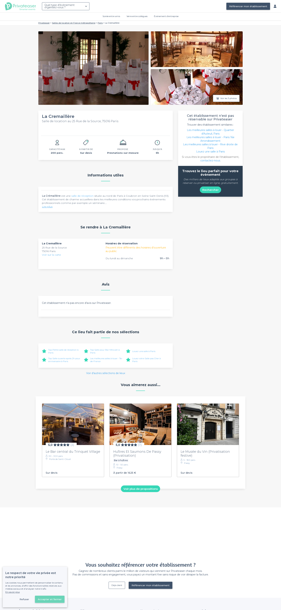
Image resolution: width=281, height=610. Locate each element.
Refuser (24, 599)
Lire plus (47, 206)
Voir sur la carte (51, 254)
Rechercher (210, 190)
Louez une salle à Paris (143, 351)
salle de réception (82, 195)
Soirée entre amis (111, 16)
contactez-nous (210, 160)
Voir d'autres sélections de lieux (105, 373)
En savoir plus (12, 592)
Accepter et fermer (50, 599)
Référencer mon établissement (248, 6)
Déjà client (116, 585)
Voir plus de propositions (140, 488)
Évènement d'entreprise (166, 16)
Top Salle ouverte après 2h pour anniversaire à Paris (64, 360)
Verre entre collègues (137, 16)
